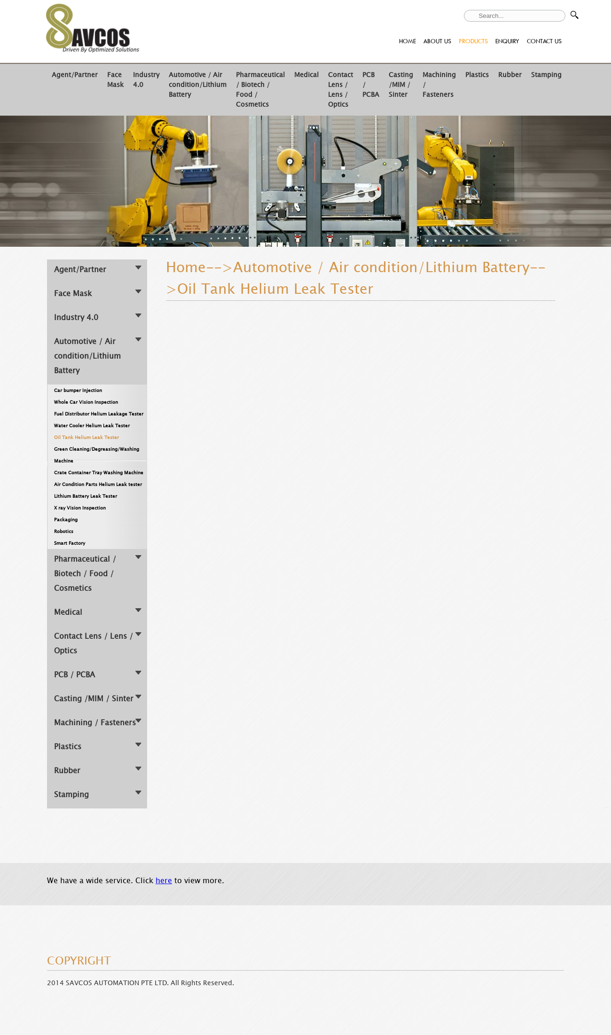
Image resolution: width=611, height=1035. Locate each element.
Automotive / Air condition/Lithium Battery (198, 85)
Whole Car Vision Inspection (86, 402)
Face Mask (115, 80)
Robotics (63, 531)
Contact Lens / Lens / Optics (340, 90)
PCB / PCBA (74, 675)
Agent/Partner (75, 75)
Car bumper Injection (78, 390)
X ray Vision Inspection (80, 507)
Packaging (66, 519)
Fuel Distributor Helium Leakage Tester (98, 413)
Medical (306, 75)
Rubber (510, 75)
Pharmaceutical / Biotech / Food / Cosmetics (85, 573)
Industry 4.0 (76, 317)
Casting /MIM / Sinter (401, 85)
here (164, 880)
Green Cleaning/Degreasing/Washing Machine (96, 455)
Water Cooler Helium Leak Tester (92, 425)
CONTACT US (544, 41)
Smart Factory (69, 543)
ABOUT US (437, 41)
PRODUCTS (473, 41)
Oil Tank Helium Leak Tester (86, 437)
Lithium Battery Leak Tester (85, 496)
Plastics (477, 75)
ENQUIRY (507, 41)
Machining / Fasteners (95, 723)
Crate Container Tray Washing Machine (98, 472)
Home (186, 267)
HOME (407, 41)
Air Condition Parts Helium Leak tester (98, 484)
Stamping (546, 75)
